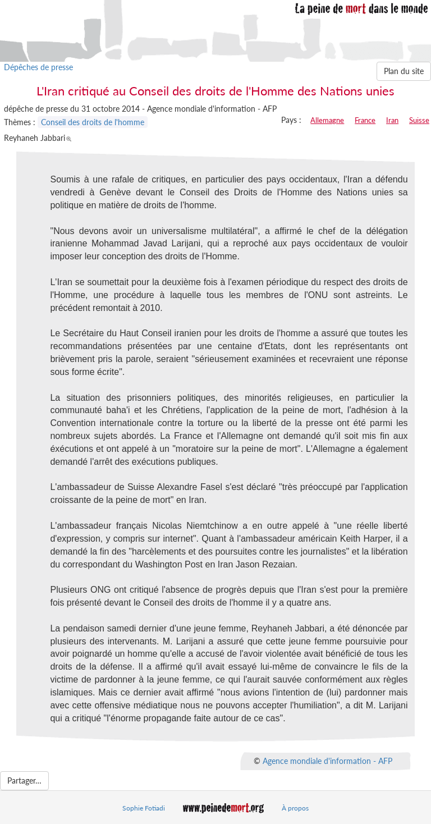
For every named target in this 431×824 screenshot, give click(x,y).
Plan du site (404, 71)
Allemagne (327, 120)
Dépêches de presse (38, 67)
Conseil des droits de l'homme (92, 122)
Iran (392, 120)
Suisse (419, 120)
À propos (295, 808)
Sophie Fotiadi (143, 808)
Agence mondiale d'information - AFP (327, 761)
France (365, 120)
